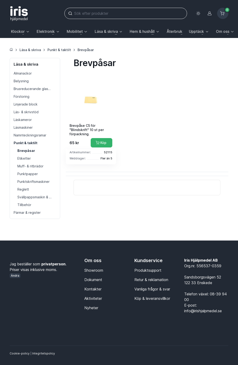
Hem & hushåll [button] (142, 31)
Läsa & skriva (30, 50)
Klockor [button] (18, 31)
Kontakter (92, 289)
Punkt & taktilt (59, 50)
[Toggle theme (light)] (198, 13)
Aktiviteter (93, 298)
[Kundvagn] (222, 13)
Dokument (93, 279)
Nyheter (91, 307)
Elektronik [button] (46, 31)
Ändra (15, 275)
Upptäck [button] (196, 31)
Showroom (93, 270)
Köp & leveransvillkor (152, 298)
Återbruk (174, 31)
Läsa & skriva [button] (106, 31)
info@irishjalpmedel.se (203, 311)
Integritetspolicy (43, 353)
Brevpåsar (86, 50)
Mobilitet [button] (75, 31)
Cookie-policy (20, 353)
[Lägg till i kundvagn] (101, 142)
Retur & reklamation (151, 279)
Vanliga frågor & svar (152, 289)
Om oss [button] (222, 31)
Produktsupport (147, 270)
